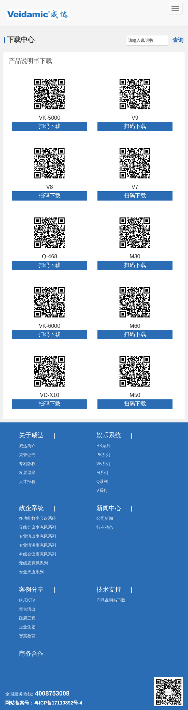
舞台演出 (27, 609)
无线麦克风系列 (33, 563)
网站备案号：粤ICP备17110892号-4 (43, 703)
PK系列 (103, 454)
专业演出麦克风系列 (37, 536)
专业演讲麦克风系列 (37, 545)
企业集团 (27, 627)
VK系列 (103, 463)
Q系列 (102, 481)
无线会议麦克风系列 (37, 527)
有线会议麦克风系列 (37, 554)
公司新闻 (104, 518)
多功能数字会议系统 (37, 518)
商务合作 (31, 653)
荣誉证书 (27, 454)
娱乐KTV (27, 600)
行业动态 (104, 527)
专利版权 (27, 463)
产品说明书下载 (30, 60)
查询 (178, 40)
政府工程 (27, 618)
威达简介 (27, 445)
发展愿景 (27, 472)
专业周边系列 (31, 572)
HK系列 (103, 445)
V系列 (101, 490)
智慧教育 (27, 636)
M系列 (102, 472)
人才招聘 (27, 481)
